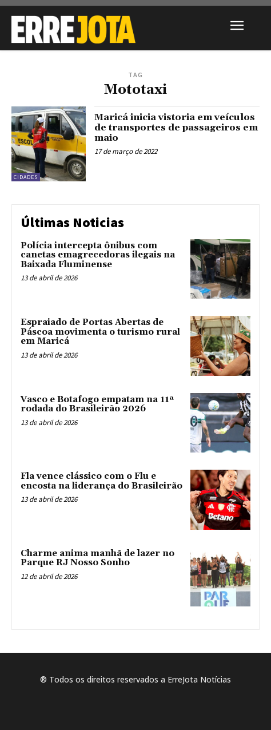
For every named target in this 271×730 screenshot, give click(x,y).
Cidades (26, 177)
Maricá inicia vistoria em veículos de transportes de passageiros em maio (176, 127)
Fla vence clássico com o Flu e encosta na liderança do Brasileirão (101, 481)
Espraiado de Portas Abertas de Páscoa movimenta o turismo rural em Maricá (100, 332)
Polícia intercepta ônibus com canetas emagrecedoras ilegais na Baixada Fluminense (98, 255)
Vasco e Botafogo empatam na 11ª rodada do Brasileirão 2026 (97, 404)
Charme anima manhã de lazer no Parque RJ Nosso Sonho (97, 558)
